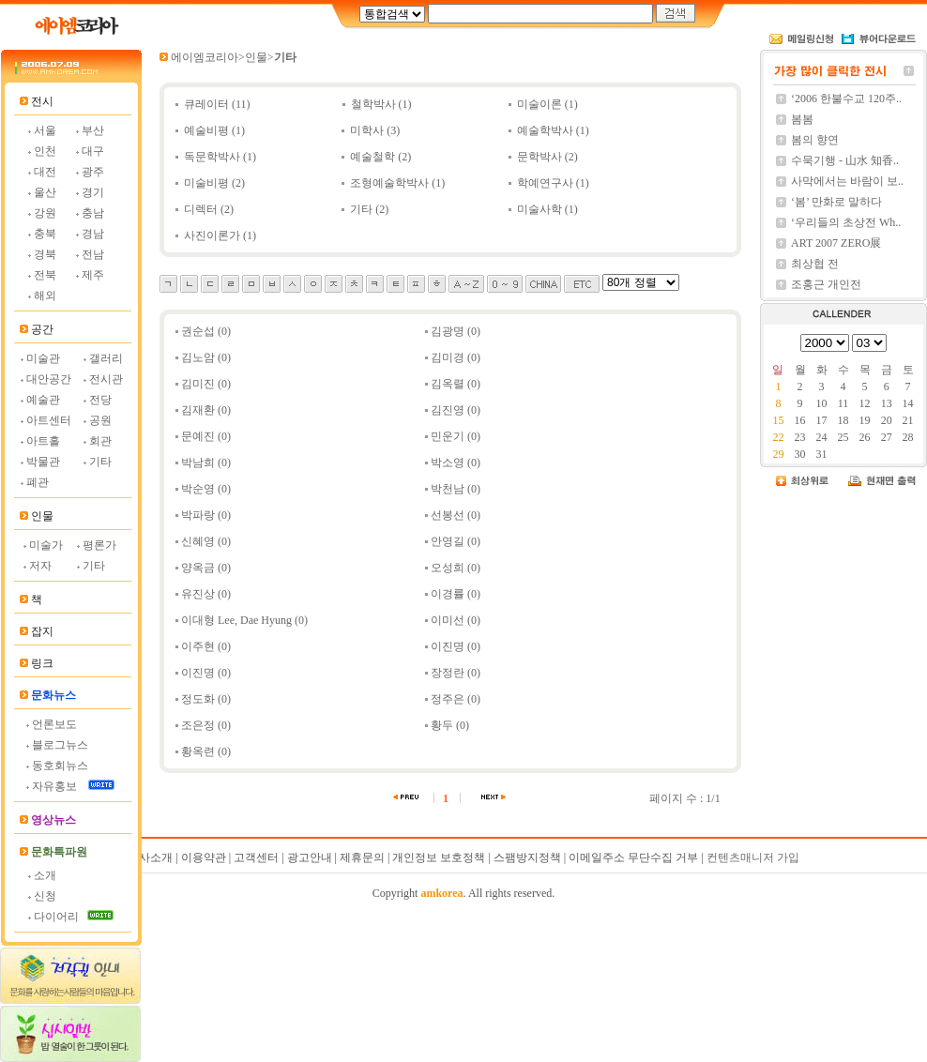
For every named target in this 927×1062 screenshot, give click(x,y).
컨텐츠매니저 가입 (753, 857)
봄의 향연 (815, 139)
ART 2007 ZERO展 (836, 243)
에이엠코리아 (204, 57)
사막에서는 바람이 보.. (847, 181)
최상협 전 (815, 263)
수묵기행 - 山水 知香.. (845, 160)
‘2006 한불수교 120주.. (846, 98)
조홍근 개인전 (826, 284)
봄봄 (802, 119)
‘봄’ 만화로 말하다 (836, 201)
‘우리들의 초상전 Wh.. (846, 222)
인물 (256, 57)
